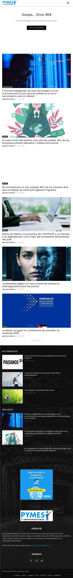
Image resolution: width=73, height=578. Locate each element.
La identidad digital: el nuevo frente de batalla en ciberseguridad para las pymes (31, 285)
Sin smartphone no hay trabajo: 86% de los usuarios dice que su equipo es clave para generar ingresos (35, 188)
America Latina (7, 87)
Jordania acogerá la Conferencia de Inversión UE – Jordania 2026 (32, 332)
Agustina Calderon (8, 99)
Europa (5, 326)
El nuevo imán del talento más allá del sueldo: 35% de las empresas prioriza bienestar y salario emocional (35, 142)
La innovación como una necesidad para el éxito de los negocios (45, 357)
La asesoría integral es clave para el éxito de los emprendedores (43, 374)
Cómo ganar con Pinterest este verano (39, 390)
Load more (36, 340)
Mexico (5, 136)
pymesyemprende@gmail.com (40, 545)
